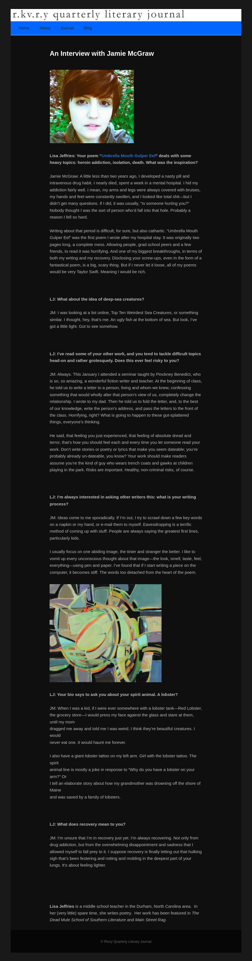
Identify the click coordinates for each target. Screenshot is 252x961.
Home (24, 28)
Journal (67, 28)
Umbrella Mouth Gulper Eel (129, 155)
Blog (88, 28)
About (44, 28)
